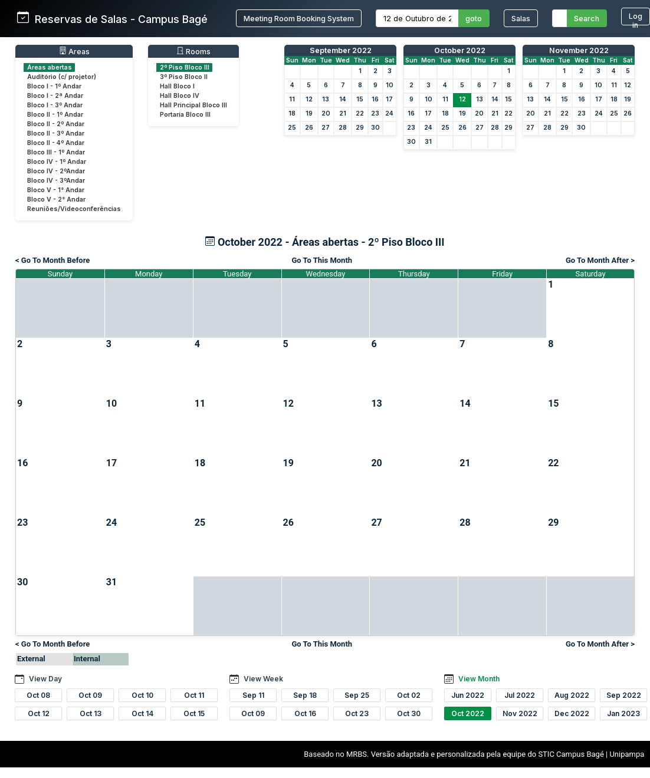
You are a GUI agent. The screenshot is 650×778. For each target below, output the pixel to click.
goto (473, 18)
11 (292, 99)
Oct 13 (90, 713)
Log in (635, 18)
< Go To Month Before (52, 260)
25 (292, 127)
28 (343, 127)
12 (309, 99)
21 (342, 113)
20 (325, 113)
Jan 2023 (623, 713)
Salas (520, 18)
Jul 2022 (519, 695)
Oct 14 (142, 713)
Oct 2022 (467, 713)
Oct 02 (409, 695)
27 (325, 127)
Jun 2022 (467, 695)
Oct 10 (142, 695)
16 (375, 99)
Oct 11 (194, 695)
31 (428, 142)
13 (325, 99)
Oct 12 (39, 713)
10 (389, 85)
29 (360, 127)
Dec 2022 (571, 713)
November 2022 (579, 50)
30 (375, 127)
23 (375, 113)
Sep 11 (253, 695)
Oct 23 (357, 713)
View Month (479, 678)
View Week (263, 678)
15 (359, 99)
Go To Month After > (600, 260)
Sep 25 (356, 695)
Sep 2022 (623, 695)
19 (309, 113)
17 (389, 99)
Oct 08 (38, 695)
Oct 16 (305, 713)
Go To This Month (321, 260)
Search (586, 18)
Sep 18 (305, 695)
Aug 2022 (571, 695)
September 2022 (341, 50)
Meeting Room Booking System (299, 18)
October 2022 (459, 50)
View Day (45, 678)
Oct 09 (90, 695)
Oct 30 (409, 713)
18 (292, 113)
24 (389, 113)
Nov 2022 (520, 713)
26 (309, 127)
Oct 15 (194, 713)
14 (342, 99)
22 (360, 113)
